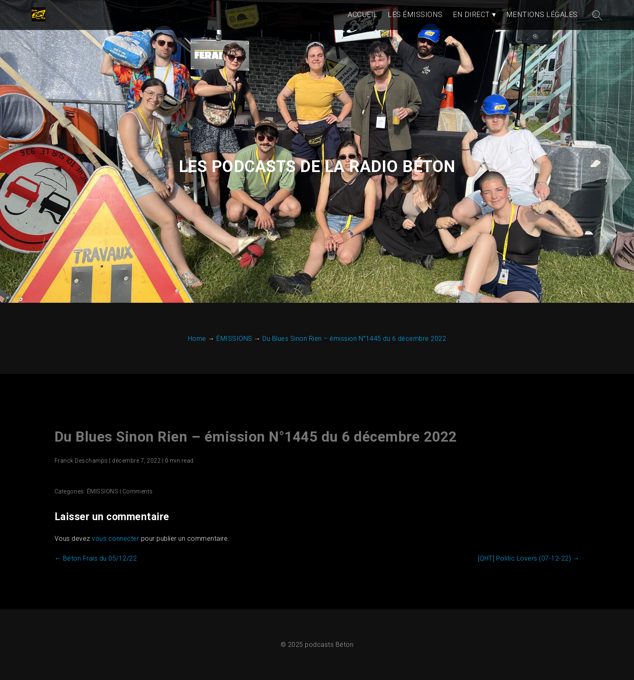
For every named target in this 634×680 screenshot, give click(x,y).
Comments (138, 491)
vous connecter (115, 538)
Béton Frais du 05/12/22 (96, 558)
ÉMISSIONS (102, 491)
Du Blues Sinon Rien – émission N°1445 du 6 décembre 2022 (256, 437)
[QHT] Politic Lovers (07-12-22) (529, 558)
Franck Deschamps (81, 460)
